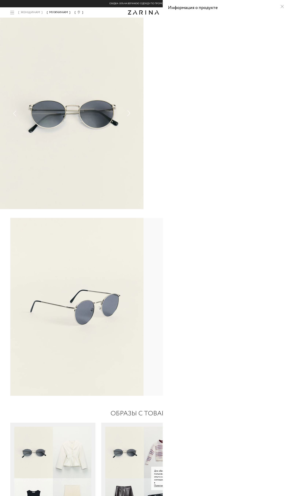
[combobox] (220, 72)
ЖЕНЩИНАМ (30, 12)
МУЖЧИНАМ (58, 12)
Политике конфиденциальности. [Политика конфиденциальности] (171, 485)
